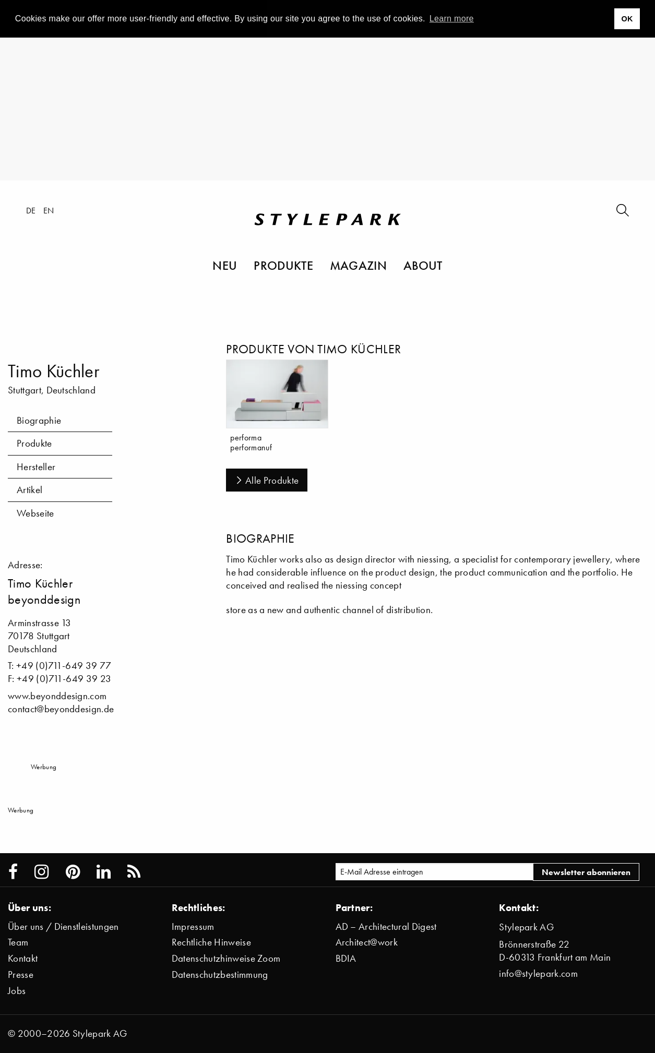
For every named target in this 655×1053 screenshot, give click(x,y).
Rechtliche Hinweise (211, 942)
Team (18, 942)
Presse (20, 974)
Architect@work (367, 942)
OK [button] (627, 19)
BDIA (346, 958)
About (423, 265)
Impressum (193, 926)
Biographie (39, 420)
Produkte (283, 265)
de (31, 210)
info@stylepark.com (538, 973)
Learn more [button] (452, 18)
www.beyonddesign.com (57, 696)
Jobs (17, 991)
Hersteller (36, 467)
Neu (224, 265)
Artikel (29, 490)
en (48, 210)
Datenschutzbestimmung (220, 974)
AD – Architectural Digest (386, 926)
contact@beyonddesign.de (61, 709)
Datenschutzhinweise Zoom (226, 958)
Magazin (358, 265)
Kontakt (23, 958)
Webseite (35, 513)
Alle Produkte (267, 480)
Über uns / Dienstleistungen (63, 926)
